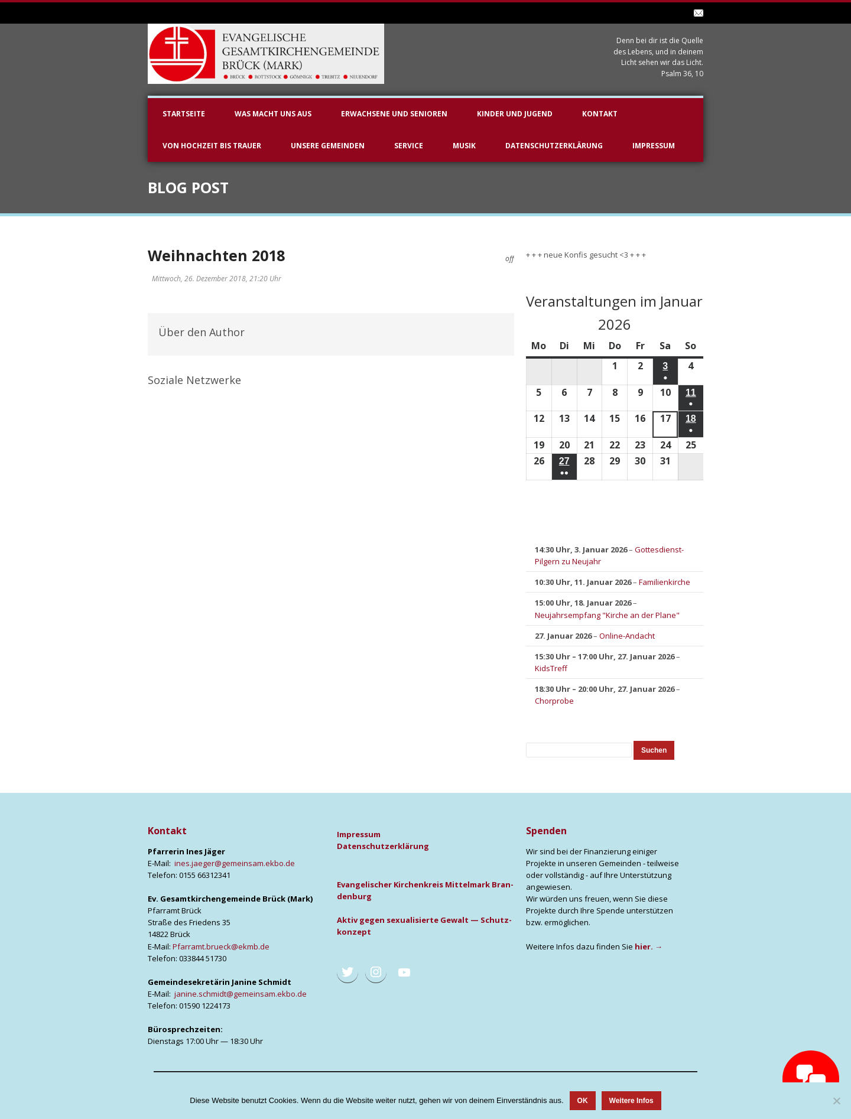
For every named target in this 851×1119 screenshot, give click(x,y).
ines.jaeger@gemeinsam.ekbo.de (234, 863)
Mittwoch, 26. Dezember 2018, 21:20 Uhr (216, 279)
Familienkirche (664, 582)
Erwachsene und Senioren (394, 114)
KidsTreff (551, 668)
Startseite (184, 114)
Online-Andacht (627, 635)
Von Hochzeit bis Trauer (212, 146)
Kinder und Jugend (515, 114)
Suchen (657, 750)
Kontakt (600, 114)
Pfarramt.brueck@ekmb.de (221, 946)
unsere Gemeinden (328, 146)
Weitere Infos (631, 1101)
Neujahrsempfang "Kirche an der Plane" (607, 615)
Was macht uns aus (273, 114)
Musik (464, 146)
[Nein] (836, 1101)
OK (582, 1101)
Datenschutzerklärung (554, 146)
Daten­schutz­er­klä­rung (383, 846)
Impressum (653, 146)
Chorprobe (554, 700)
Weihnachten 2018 (216, 255)
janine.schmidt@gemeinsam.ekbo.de (240, 993)
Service (408, 146)
